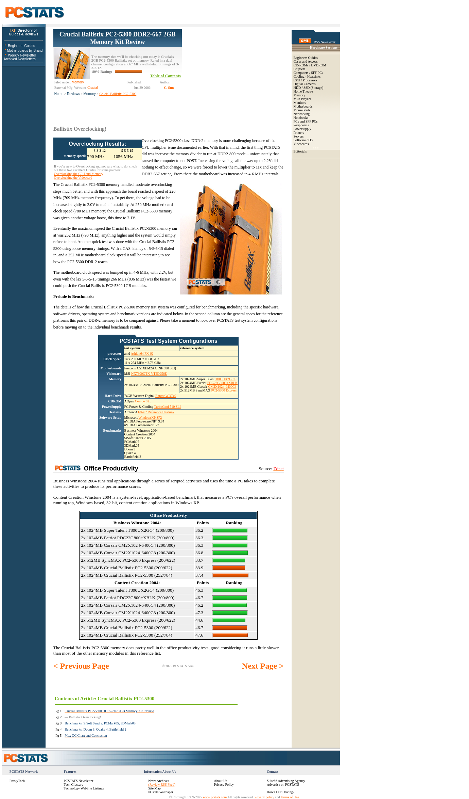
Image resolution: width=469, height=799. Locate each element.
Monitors (300, 103)
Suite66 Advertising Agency (286, 781)
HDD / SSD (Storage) (309, 88)
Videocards (301, 144)
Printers (299, 132)
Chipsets (299, 69)
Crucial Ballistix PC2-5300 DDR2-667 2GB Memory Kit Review (117, 38)
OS (310, 140)
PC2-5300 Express (224, 390)
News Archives (158, 781)
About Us (220, 781)
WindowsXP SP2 (150, 417)
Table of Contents (165, 76)
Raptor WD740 (165, 396)
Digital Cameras (305, 84)
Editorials (300, 151)
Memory (90, 94)
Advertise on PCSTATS (283, 784)
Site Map (154, 788)
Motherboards (303, 106)
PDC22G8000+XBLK (222, 383)
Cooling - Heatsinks (307, 76)
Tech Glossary (73, 784)
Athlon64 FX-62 (142, 353)
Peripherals (301, 125)
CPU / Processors (305, 80)
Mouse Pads (302, 110)
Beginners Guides (21, 46)
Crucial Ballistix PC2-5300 (117, 94)
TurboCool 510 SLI (167, 407)
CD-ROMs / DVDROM (310, 65)
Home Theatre (303, 91)
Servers (299, 136)
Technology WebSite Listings (84, 788)
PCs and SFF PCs (306, 121)
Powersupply (302, 129)
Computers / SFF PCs (308, 73)
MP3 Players (302, 99)
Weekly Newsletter (22, 55)
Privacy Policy (224, 784)
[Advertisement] (233, 71)
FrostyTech (17, 781)
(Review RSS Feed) (161, 784)
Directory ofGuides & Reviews (23, 32)
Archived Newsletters (20, 59)
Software (300, 140)
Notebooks (301, 117)
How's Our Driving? (280, 792)
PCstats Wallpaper (160, 792)
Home (59, 94)
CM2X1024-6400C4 (222, 386)
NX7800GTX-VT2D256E (149, 373)
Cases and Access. (306, 61)
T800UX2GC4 (225, 379)
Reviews (73, 94)
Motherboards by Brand (25, 50)
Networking (302, 114)
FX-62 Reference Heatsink (156, 412)
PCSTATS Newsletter (78, 781)
